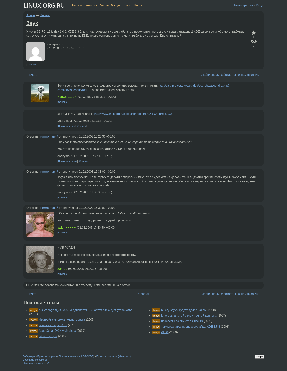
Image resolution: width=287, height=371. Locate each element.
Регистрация (243, 5)
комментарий (49, 136)
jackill (61, 227)
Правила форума (47, 356)
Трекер (127, 5)
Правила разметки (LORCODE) (76, 356)
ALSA (164, 332)
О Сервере (29, 356)
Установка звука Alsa (53, 325)
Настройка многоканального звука (62, 319)
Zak (59, 268)
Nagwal (62, 96)
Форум (115, 5)
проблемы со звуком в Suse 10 (182, 321)
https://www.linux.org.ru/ (36, 363)
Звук (32, 22)
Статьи (103, 5)
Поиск (138, 5)
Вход (259, 5)
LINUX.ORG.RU (44, 5)
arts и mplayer (48, 336)
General (45, 15)
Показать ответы (67, 161)
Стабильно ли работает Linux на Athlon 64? (230, 74)
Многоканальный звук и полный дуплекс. (189, 315)
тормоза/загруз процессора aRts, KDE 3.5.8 (190, 326)
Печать (32, 74)
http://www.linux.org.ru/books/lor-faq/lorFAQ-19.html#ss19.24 (133, 113)
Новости (77, 5)
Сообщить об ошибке (35, 359)
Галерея (91, 5)
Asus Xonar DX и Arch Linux (57, 330)
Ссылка (31, 64)
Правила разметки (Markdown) (113, 356)
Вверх (259, 356)
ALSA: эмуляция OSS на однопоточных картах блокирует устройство (85, 310)
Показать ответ (66, 126)
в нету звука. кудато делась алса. (183, 310)
